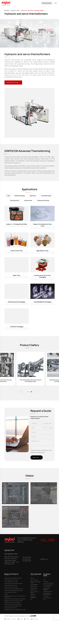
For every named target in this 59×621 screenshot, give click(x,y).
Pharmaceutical (14, 200)
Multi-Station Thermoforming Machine (13, 604)
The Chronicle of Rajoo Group (36, 582)
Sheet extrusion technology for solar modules (15, 598)
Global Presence (34, 588)
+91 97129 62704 (26, 557)
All (8, 195)
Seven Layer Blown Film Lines (11, 587)
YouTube (26, 618)
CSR (31, 599)
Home (6, 10)
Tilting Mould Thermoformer (11, 607)
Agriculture (33, 195)
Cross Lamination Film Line (11, 592)
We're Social (34, 618)
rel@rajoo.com (44, 559)
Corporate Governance (49, 583)
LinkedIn (20, 618)
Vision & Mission (34, 579)
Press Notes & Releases (49, 589)
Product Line (15, 10)
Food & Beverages (46, 195)
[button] (21, 391)
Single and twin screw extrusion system (14, 600)
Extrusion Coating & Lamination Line (13, 606)
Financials (46, 581)
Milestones (33, 594)
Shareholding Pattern (48, 584)
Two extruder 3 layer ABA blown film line (13, 583)
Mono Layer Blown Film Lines (11, 579)
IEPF (44, 599)
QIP (44, 579)
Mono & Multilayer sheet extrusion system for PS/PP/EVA (16, 596)
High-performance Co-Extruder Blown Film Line (15, 609)
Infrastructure (28, 200)
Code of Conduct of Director (36, 592)
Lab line (6, 594)
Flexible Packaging (19, 195)
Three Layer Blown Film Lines (11, 581)
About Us (33, 578)
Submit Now (37, 457)
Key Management (34, 584)
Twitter (14, 618)
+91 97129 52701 (26, 559)
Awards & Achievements (36, 597)
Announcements (47, 586)
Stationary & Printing (43, 200)
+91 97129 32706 (26, 561)
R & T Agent (46, 595)
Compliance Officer (48, 591)
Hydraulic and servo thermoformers (32, 10)
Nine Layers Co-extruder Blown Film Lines (14, 588)
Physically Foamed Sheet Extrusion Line (14, 590)
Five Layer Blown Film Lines (11, 585)
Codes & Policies (47, 597)
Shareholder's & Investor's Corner (49, 594)
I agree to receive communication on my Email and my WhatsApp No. (41, 451)
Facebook (7, 618)
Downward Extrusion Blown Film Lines (13, 578)
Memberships (34, 589)
